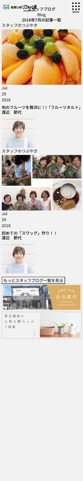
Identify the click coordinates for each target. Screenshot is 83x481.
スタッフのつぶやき (20, 25)
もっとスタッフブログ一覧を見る (33, 103)
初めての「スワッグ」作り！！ (30, 88)
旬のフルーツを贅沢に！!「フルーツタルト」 (42, 51)
